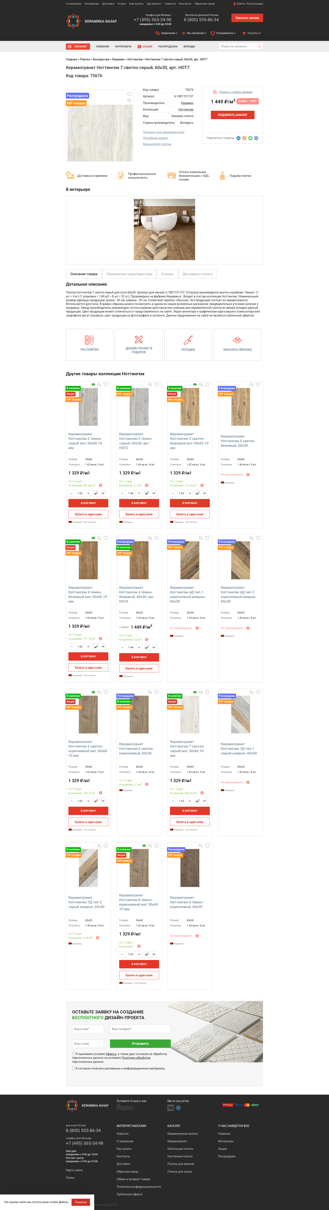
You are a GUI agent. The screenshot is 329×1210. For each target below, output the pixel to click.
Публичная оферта (129, 1194)
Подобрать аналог (155, 138)
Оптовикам (91, 3)
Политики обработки (136, 1057)
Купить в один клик (88, 514)
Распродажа (168, 46)
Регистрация (255, 3)
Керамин (118, 59)
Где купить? (154, 3)
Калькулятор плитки (157, 144)
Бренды (189, 46)
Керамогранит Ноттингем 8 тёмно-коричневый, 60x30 (187, 902)
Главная (71, 59)
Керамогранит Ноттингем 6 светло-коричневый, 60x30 (136, 748)
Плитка (85, 59)
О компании (73, 3)
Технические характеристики (129, 274)
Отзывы (167, 274)
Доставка (108, 3)
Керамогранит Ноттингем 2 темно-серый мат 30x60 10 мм (85, 441)
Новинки (102, 46)
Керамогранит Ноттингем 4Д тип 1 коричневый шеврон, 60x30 (187, 594)
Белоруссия (101, 59)
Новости (170, 3)
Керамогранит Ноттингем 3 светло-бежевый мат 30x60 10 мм (189, 441)
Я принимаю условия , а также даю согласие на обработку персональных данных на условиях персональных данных (119, 1057)
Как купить (136, 3)
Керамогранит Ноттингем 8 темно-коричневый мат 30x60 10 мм (138, 902)
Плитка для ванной (180, 1164)
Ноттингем (135, 59)
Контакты (185, 3)
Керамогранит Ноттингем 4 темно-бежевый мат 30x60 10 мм (87, 594)
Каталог (81, 46)
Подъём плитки (240, 175)
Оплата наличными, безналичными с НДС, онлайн (194, 175)
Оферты (111, 1054)
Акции (147, 46)
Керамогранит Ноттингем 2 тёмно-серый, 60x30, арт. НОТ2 (136, 441)
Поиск (70, 1177)
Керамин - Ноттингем (81, 522)
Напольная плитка (180, 1148)
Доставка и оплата (198, 274)
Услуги (122, 3)
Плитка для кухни (179, 1171)
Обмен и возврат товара (133, 1179)
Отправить (140, 1044)
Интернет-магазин (131, 1126)
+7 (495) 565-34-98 (152, 19)
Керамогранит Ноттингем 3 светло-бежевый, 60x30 (238, 441)
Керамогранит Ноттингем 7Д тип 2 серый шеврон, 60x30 (86, 902)
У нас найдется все (233, 1126)
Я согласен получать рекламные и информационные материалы (120, 1068)
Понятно (81, 1202)
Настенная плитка (180, 1156)
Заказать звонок (247, 18)
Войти (241, 3)
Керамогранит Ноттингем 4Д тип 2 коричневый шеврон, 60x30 (238, 594)
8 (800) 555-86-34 (201, 19)
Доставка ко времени (92, 175)
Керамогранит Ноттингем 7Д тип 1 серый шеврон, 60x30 (239, 748)
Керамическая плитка (182, 1133)
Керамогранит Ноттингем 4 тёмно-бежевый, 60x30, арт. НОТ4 (137, 594)
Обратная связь (205, 3)
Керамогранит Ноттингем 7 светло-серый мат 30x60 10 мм (187, 749)
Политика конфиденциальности (139, 1186)
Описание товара (84, 274)
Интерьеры (123, 46)
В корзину (88, 503)
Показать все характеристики (163, 132)
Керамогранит (177, 1141)
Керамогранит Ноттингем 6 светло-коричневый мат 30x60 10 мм (87, 749)
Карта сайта (74, 1170)
